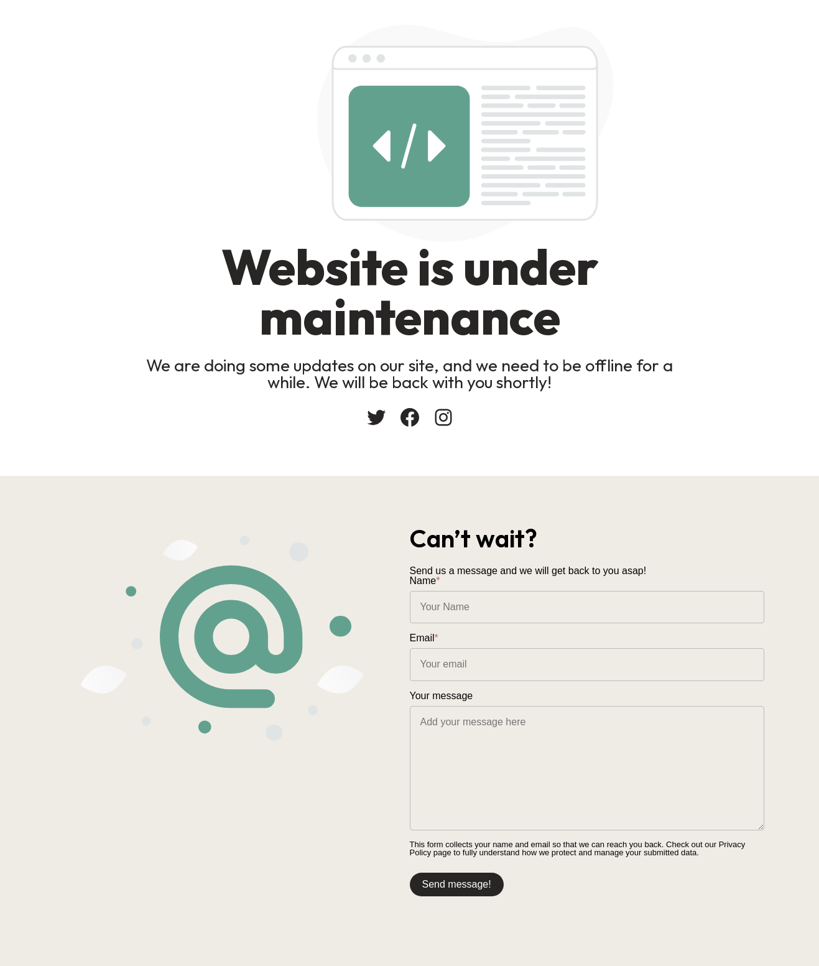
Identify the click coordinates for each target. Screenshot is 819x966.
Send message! (456, 884)
